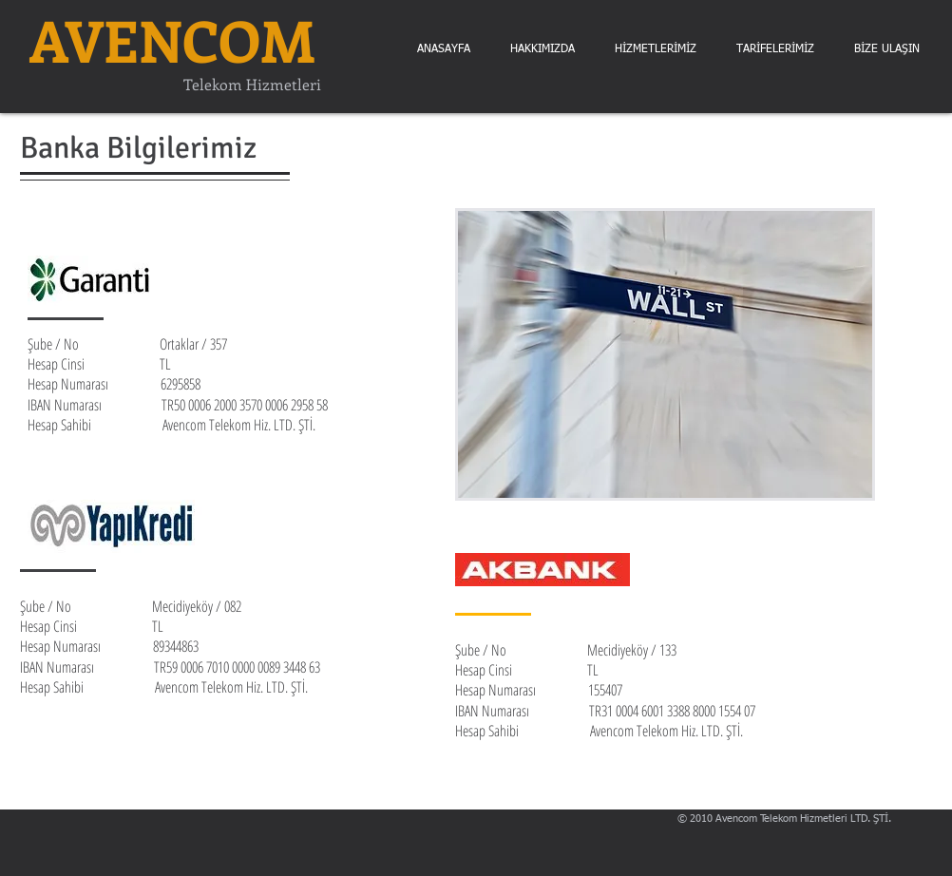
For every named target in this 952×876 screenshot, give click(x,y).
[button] (887, 49)
